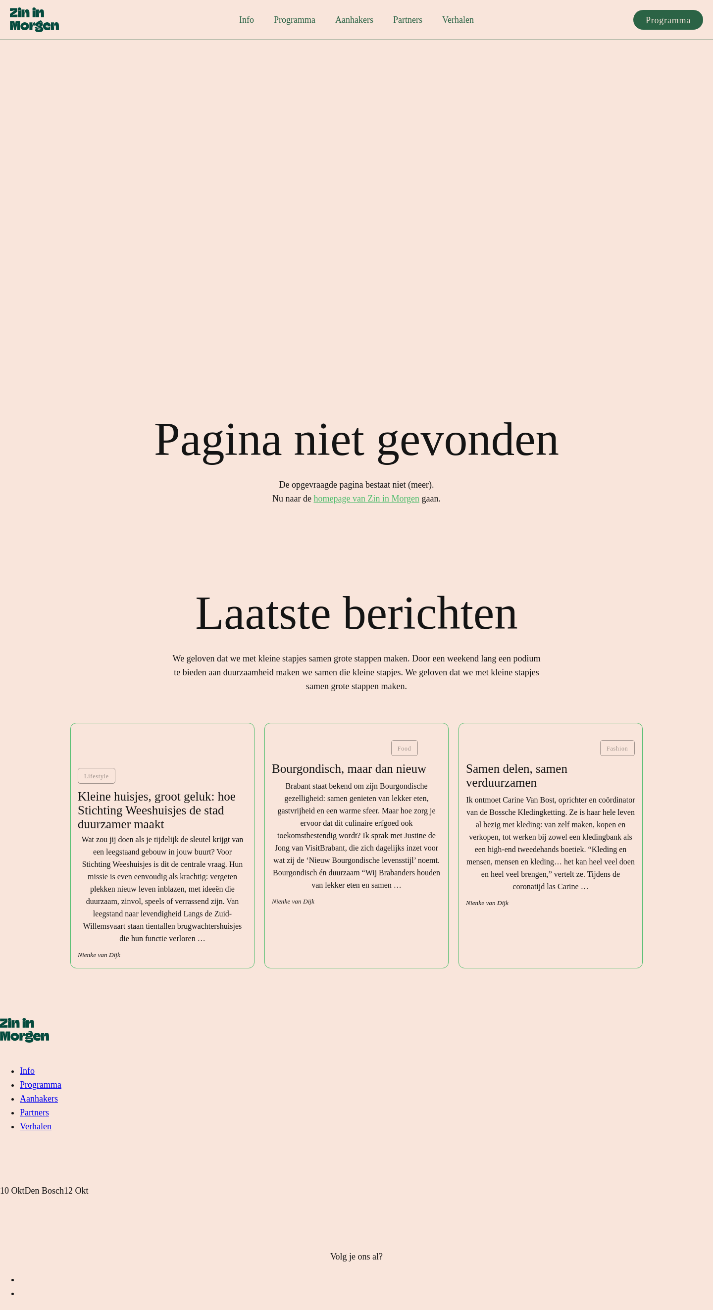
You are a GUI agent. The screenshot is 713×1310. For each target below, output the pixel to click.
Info (246, 20)
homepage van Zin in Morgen (366, 499)
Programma (294, 20)
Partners (407, 20)
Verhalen (458, 20)
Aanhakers (354, 20)
